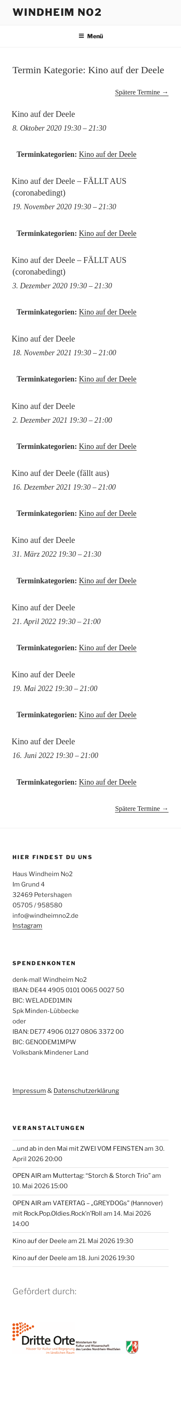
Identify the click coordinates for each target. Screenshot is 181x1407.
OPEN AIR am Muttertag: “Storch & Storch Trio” (81, 1175)
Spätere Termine (142, 92)
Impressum (29, 1091)
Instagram (27, 925)
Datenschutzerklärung (86, 1091)
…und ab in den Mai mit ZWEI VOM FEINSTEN (77, 1148)
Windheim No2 (57, 12)
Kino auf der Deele (108, 154)
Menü (90, 36)
